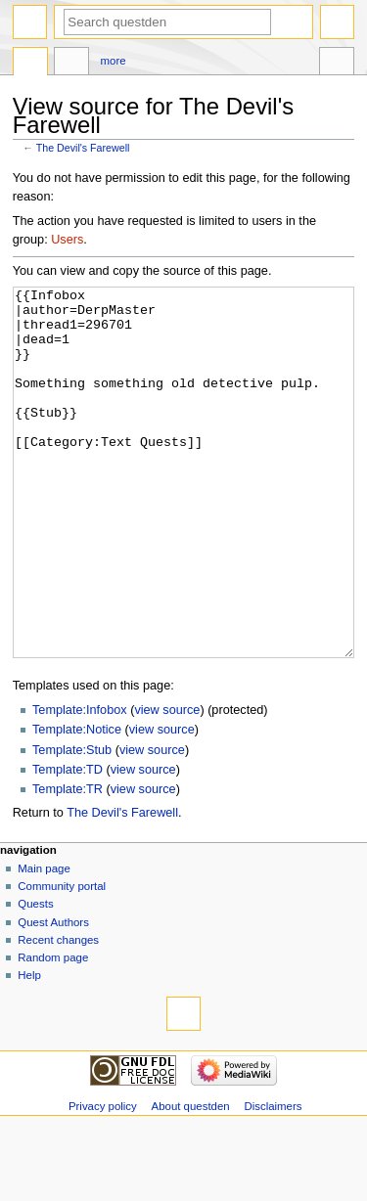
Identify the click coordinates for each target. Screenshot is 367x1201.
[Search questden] (167, 22)
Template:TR (67, 862)
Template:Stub (72, 823)
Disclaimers (272, 1179)
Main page (44, 942)
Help (29, 1048)
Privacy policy (103, 1179)
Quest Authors (53, 995)
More (113, 61)
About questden (191, 1179)
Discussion (71, 63)
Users (67, 239)
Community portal (62, 959)
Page (30, 63)
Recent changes (58, 1013)
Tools (336, 63)
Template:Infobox (79, 783)
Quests (35, 977)
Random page (53, 1031)
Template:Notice (76, 803)
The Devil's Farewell (83, 148)
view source (167, 783)
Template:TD (67, 843)
